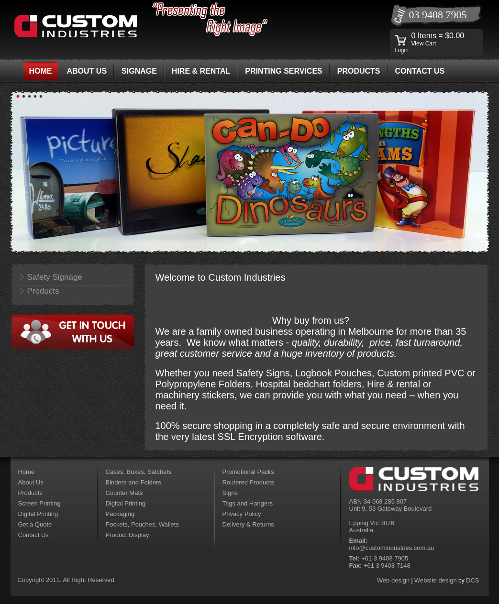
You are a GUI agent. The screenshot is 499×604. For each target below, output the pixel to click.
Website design (435, 580)
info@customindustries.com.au (391, 547)
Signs (230, 492)
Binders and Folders (133, 482)
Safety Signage (54, 277)
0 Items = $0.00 (438, 36)
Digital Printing (38, 513)
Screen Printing (39, 503)
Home (26, 471)
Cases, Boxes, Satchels (138, 471)
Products (43, 291)
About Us (31, 482)
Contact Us (33, 534)
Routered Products (248, 482)
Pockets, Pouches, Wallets (142, 524)
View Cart (423, 43)
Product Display (127, 534)
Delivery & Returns (248, 524)
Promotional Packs (248, 471)
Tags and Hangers (247, 503)
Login (402, 50)
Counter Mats (124, 492)
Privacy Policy (241, 513)
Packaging (120, 513)
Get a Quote (35, 524)
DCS (472, 580)
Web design (393, 580)
